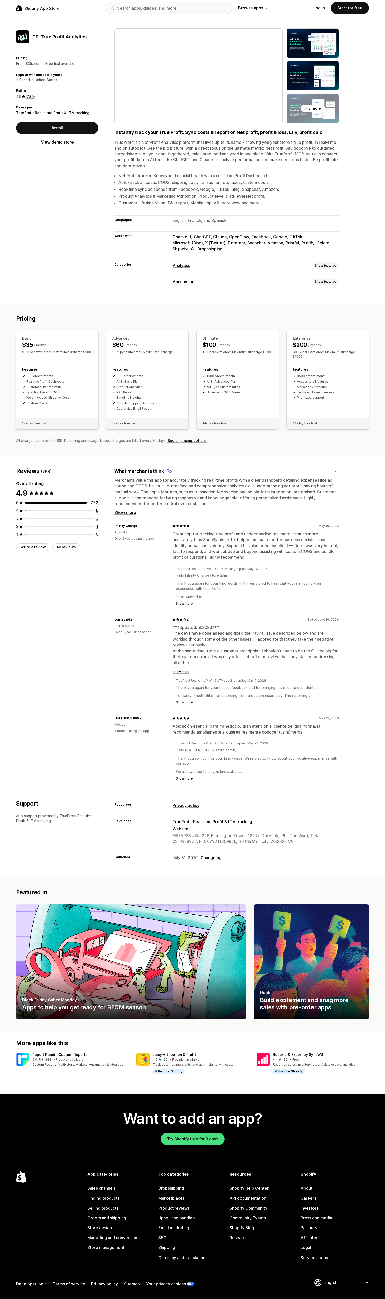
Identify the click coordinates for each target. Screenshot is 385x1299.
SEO (162, 1237)
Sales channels (101, 1188)
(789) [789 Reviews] (30, 96)
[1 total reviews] (97, 526)
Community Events (248, 1217)
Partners (309, 1227)
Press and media (316, 1217)
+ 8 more (313, 108)
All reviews (66, 547)
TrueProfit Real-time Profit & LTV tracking (52, 113)
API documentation (248, 1198)
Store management (105, 1247)
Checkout (182, 236)
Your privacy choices (166, 1283)
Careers (308, 1198)
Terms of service (69, 1283)
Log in (319, 7)
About (306, 1188)
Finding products (103, 1198)
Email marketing (173, 1227)
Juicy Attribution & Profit (174, 1054)
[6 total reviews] (97, 510)
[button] (72, 1060)
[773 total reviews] (94, 502)
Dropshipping (171, 1188)
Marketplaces (171, 1198)
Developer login (31, 1283)
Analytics (181, 265)
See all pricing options (187, 440)
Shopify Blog (242, 1227)
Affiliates (309, 1237)
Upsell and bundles (176, 1217)
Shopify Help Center (249, 1188)
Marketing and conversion (112, 1237)
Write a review (33, 547)
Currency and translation (181, 1257)
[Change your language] (346, 1282)
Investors (309, 1208)
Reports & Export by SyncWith (299, 1054)
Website (180, 828)
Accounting (184, 281)
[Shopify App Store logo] (38, 8)
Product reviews (174, 1208)
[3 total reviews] (97, 518)
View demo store (57, 142)
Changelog (211, 857)
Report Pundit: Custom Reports (59, 1054)
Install (57, 127)
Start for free (350, 7)
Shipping (166, 1247)
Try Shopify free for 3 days (192, 1138)
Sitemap (132, 1283)
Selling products (102, 1208)
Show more (125, 512)
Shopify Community (248, 1208)
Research (239, 1237)
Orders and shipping (106, 1217)
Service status (314, 1257)
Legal (306, 1247)
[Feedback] (335, 471)
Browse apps (252, 7)
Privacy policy (186, 805)
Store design (99, 1227)
